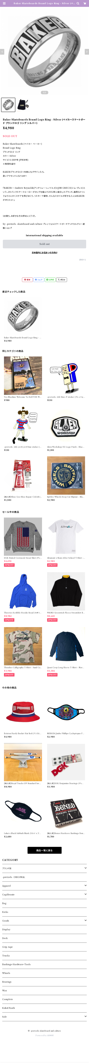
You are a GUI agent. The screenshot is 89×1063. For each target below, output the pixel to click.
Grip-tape (7, 947)
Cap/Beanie (8, 894)
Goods (5, 921)
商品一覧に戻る (44, 850)
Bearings (6, 982)
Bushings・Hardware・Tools (16, 964)
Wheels (6, 973)
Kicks (5, 912)
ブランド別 (6, 868)
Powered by (44, 1035)
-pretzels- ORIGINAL (13, 877)
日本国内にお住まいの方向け (44, 252)
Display (6, 929)
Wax (4, 990)
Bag (4, 903)
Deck (5, 938)
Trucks (6, 955)
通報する (82, 260)
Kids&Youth (8, 1008)
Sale (4, 1017)
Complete (7, 999)
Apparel (6, 886)
